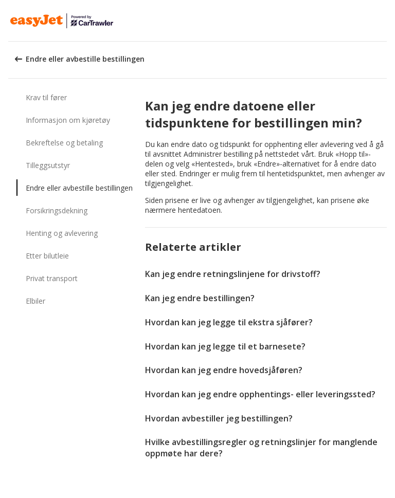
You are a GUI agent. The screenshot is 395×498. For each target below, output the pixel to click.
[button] (384, 20)
